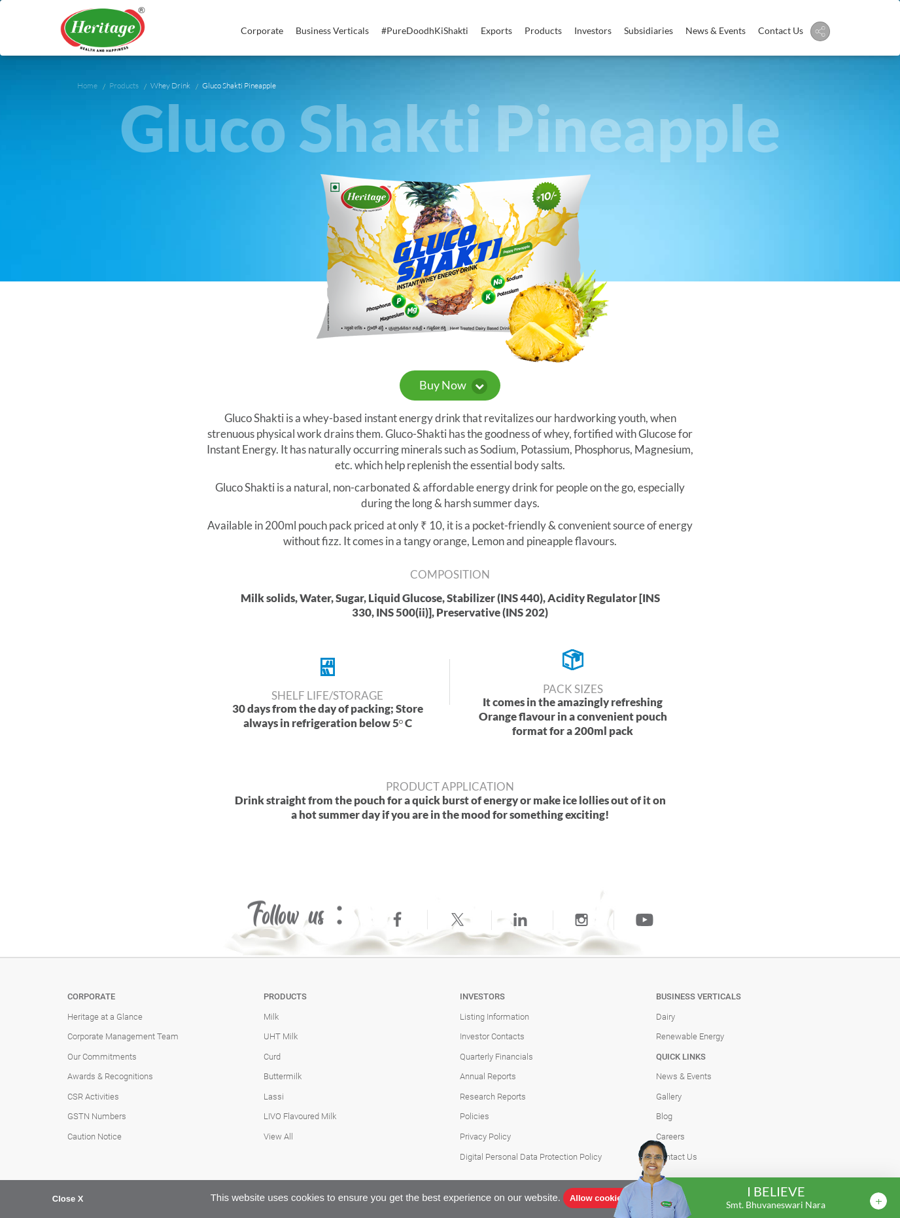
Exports (496, 30)
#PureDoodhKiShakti (424, 30)
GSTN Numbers (96, 1116)
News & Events (715, 30)
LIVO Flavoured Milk (300, 1116)
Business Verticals (332, 30)
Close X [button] (68, 1199)
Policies (474, 1116)
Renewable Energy (690, 1036)
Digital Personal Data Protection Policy (531, 1157)
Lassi (274, 1097)
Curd (272, 1057)
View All (278, 1136)
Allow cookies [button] (598, 1198)
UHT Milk (281, 1036)
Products (543, 30)
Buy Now (453, 386)
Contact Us (780, 30)
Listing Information (494, 1017)
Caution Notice (94, 1136)
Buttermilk (283, 1076)
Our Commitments (102, 1057)
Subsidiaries (648, 30)
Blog (664, 1116)
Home (87, 85)
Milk (271, 1017)
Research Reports (493, 1097)
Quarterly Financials (496, 1057)
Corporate (262, 30)
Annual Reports (488, 1076)
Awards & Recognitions (110, 1076)
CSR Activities (93, 1097)
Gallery (669, 1097)
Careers (670, 1136)
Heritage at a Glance (105, 1017)
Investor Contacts (492, 1036)
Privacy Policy (485, 1136)
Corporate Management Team (123, 1036)
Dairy (665, 1017)
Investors (593, 30)
